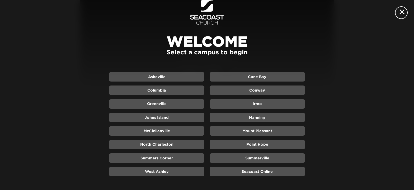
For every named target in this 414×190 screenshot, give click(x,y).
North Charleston (156, 144)
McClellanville (157, 131)
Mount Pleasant (257, 131)
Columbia (156, 90)
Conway (257, 90)
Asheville (157, 77)
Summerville (257, 158)
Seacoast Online (257, 171)
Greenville (157, 104)
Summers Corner (156, 158)
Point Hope (257, 144)
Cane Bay (257, 77)
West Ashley (157, 171)
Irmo (257, 104)
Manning (257, 117)
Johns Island (157, 117)
